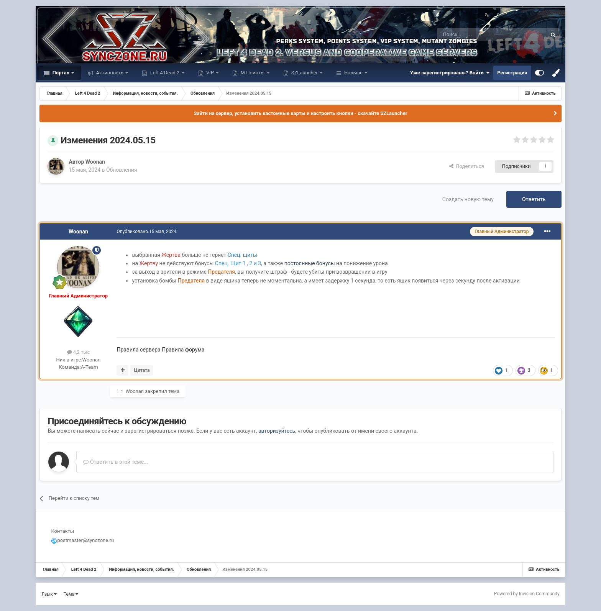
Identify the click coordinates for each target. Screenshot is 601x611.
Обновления (121, 170)
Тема (71, 594)
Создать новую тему (468, 199)
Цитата (142, 370)
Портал (61, 73)
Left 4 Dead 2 (165, 73)
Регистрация (512, 73)
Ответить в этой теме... (115, 462)
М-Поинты (252, 73)
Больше (353, 73)
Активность (110, 73)
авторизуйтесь (276, 431)
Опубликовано (146, 231)
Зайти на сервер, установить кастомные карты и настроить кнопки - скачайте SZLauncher (300, 113)
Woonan (95, 162)
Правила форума (183, 350)
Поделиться (466, 166)
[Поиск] (474, 34)
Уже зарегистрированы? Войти (450, 73)
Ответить (534, 199)
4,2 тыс (78, 352)
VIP (210, 73)
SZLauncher (304, 73)
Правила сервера (138, 350)
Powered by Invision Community (527, 593)
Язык (49, 594)
